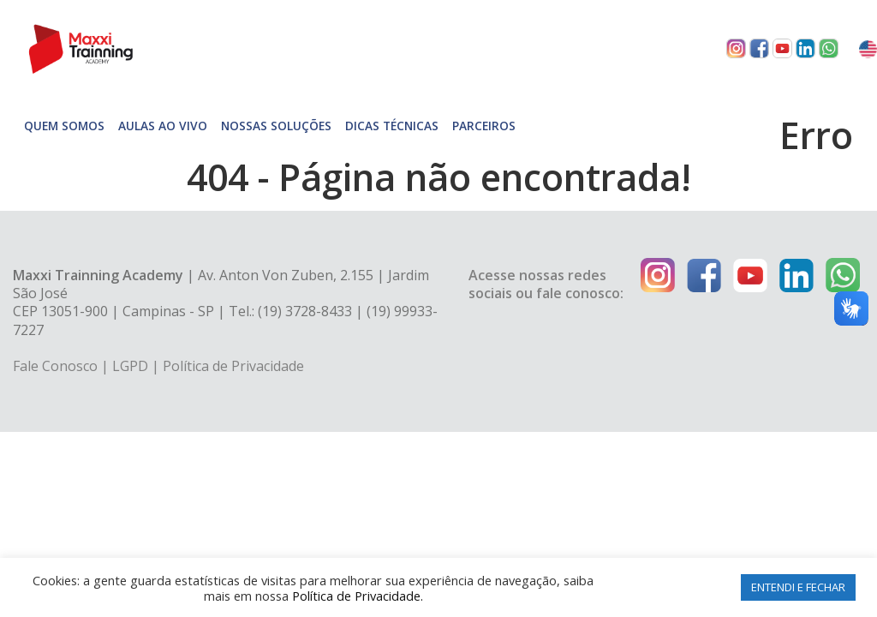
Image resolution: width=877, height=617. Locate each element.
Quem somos (64, 125)
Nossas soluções (276, 125)
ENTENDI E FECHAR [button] (798, 587)
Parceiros (484, 125)
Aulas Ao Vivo (162, 125)
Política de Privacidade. (357, 595)
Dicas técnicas (391, 125)
